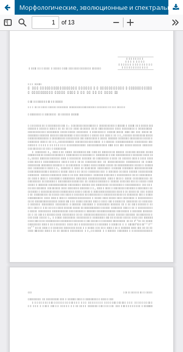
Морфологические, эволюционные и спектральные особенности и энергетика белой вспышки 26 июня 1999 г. (101, 7)
